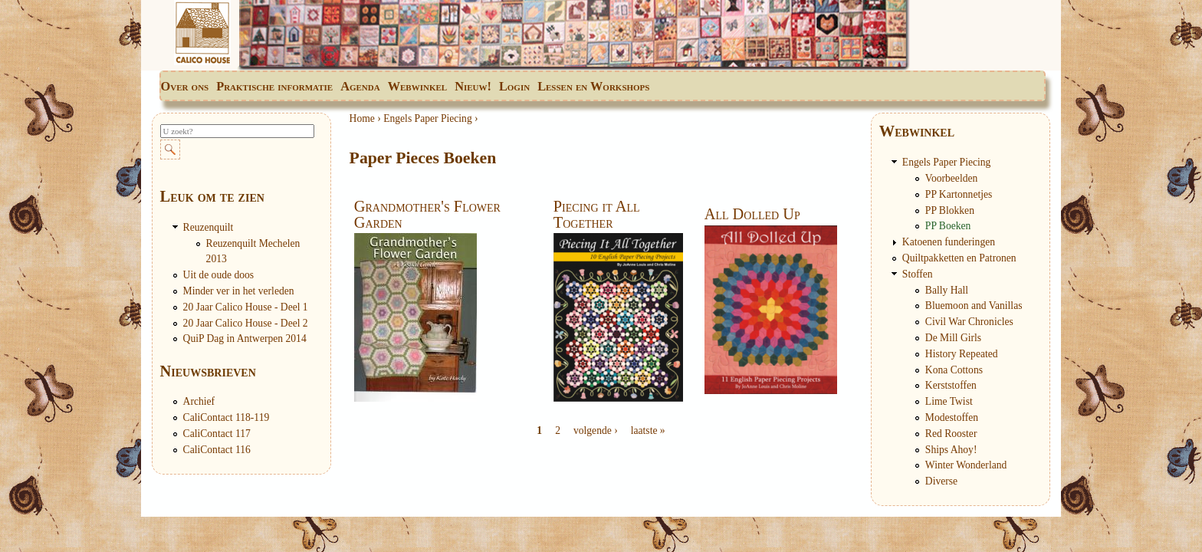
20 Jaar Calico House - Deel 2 (245, 323)
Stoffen (917, 274)
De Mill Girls (953, 337)
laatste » (648, 430)
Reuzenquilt (208, 227)
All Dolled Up (752, 213)
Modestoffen (951, 417)
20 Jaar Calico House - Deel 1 (245, 307)
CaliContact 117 (217, 433)
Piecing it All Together (596, 214)
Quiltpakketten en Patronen (959, 258)
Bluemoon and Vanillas (974, 305)
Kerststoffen (951, 385)
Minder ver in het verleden (238, 291)
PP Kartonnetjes (958, 194)
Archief (199, 401)
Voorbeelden (951, 178)
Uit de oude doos (219, 275)
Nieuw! (473, 86)
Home (362, 118)
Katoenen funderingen (948, 242)
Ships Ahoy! (951, 449)
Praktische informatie (274, 86)
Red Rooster (951, 433)
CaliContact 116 (217, 449)
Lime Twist (949, 401)
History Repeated (961, 354)
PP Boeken (948, 226)
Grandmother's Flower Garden (427, 214)
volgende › (595, 430)
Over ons (185, 86)
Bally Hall (946, 290)
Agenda (360, 86)
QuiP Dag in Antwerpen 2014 (245, 338)
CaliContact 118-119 (226, 417)
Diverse (941, 481)
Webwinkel (417, 86)
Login (514, 86)
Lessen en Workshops (593, 86)
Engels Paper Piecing (427, 118)
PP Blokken (949, 210)
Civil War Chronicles (969, 321)
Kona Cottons (954, 370)
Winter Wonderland (966, 465)
